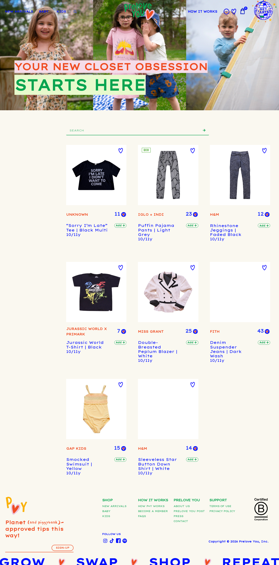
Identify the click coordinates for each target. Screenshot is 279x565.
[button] (76, 150)
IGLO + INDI (110, 390)
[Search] (204, 130)
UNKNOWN (71, 177)
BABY (43, 11)
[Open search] (75, 12)
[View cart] (242, 11)
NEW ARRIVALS (19, 11)
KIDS (61, 11)
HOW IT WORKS (202, 11)
